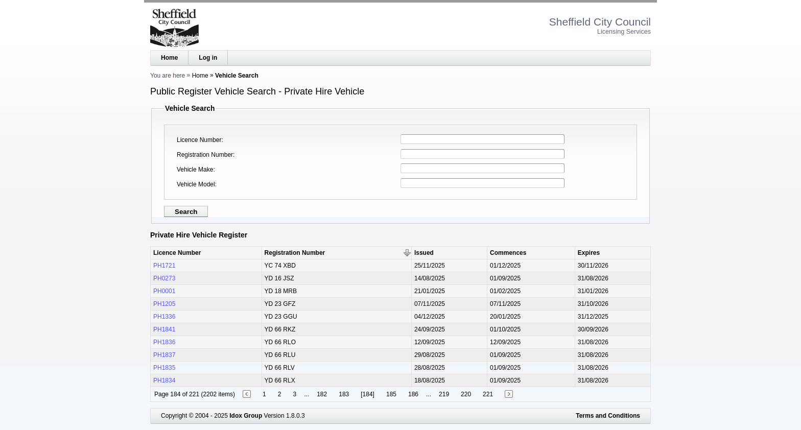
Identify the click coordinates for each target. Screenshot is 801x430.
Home (169, 57)
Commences (508, 252)
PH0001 (164, 291)
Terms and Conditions (608, 415)
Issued (424, 252)
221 (488, 394)
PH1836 (164, 342)
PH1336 (164, 316)
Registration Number (205, 154)
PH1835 (164, 367)
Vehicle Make (195, 169)
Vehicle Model (196, 184)
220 (466, 394)
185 (391, 394)
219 (444, 394)
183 (344, 394)
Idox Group (245, 415)
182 (322, 394)
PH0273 (164, 278)
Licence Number (199, 140)
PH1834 (164, 380)
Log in (208, 57)
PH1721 (164, 265)
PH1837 (164, 355)
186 (413, 394)
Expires (589, 252)
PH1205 (164, 303)
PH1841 (164, 329)
